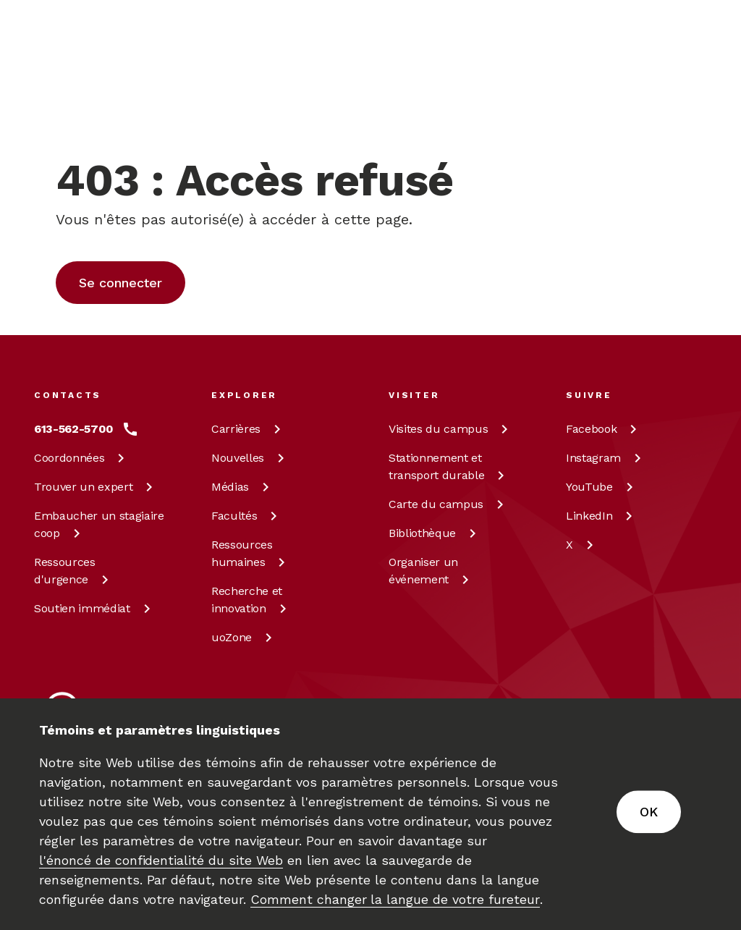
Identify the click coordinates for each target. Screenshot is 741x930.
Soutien (95, 608)
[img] (90, 32)
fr (623, 124)
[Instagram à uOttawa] (606, 458)
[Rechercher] (461, 91)
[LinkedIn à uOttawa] (602, 516)
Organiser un (431, 570)
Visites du (451, 429)
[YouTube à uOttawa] (602, 487)
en (624, 91)
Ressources (74, 570)
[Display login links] (685, 108)
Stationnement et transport (449, 466)
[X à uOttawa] (582, 545)
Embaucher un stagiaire (99, 524)
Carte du (449, 504)
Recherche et (251, 599)
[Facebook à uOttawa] (604, 429)
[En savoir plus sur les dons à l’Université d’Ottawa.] (668, 32)
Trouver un (96, 487)
